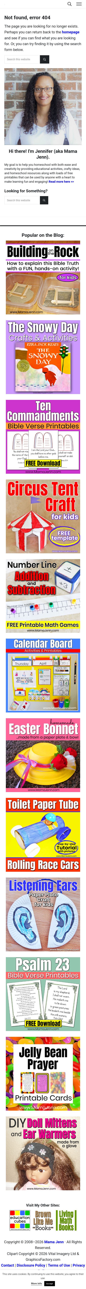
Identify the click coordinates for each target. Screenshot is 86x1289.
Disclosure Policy (31, 1270)
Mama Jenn (54, 1246)
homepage (70, 39)
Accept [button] (49, 1283)
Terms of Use (59, 1270)
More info (36, 1283)
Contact (7, 1270)
